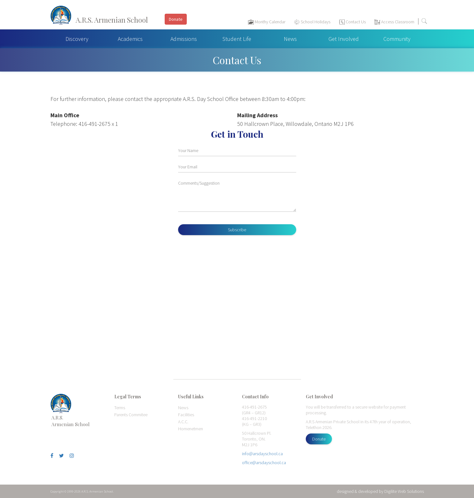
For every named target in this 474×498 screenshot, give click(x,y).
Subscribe (237, 230)
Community (396, 38)
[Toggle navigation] (466, 22)
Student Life (236, 38)
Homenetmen (190, 429)
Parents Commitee (130, 415)
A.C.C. (183, 422)
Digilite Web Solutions (404, 491)
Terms (119, 407)
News (290, 38)
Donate (319, 439)
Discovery (76, 38)
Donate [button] (176, 19)
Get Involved (343, 38)
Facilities (186, 415)
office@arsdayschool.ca (264, 462)
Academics (130, 38)
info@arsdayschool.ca (262, 453)
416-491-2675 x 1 (98, 123)
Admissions (183, 38)
